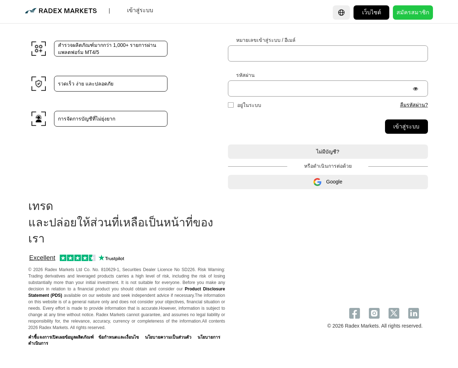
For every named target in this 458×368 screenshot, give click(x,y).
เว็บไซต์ (371, 12)
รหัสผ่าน (245, 75)
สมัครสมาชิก (412, 12)
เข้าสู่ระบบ (406, 126)
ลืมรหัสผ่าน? (414, 105)
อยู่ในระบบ (249, 105)
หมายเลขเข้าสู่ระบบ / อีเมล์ (266, 40)
